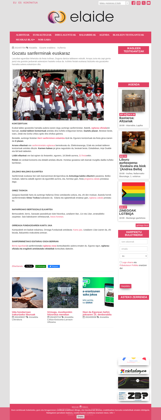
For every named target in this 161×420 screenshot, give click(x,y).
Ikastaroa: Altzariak (126, 119)
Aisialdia (33, 47)
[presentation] (137, 276)
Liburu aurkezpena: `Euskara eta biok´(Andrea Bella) (132, 164)
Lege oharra (127, 262)
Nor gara (44, 39)
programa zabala (92, 179)
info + (112, 413)
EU (14, 2)
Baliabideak (87, 35)
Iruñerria (61, 47)
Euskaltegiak (42, 35)
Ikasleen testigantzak (128, 35)
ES (19, 2)
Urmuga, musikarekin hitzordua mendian (59, 313)
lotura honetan (56, 217)
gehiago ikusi (142, 225)
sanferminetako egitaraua (43, 145)
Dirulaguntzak (65, 35)
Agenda (104, 35)
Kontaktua (31, 2)
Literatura (17, 319)
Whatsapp (40, 266)
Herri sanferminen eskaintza (51, 138)
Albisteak (22, 35)
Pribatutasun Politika (129, 265)
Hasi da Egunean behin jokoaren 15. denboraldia (97, 313)
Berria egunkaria (19, 246)
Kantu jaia (77, 230)
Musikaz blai (25, 39)
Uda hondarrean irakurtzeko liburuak (23, 313)
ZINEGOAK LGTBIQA (127, 212)
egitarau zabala (96, 198)
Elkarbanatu (17, 266)
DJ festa (82, 155)
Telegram (53, 266)
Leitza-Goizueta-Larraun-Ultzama (60, 320)
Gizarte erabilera (47, 47)
